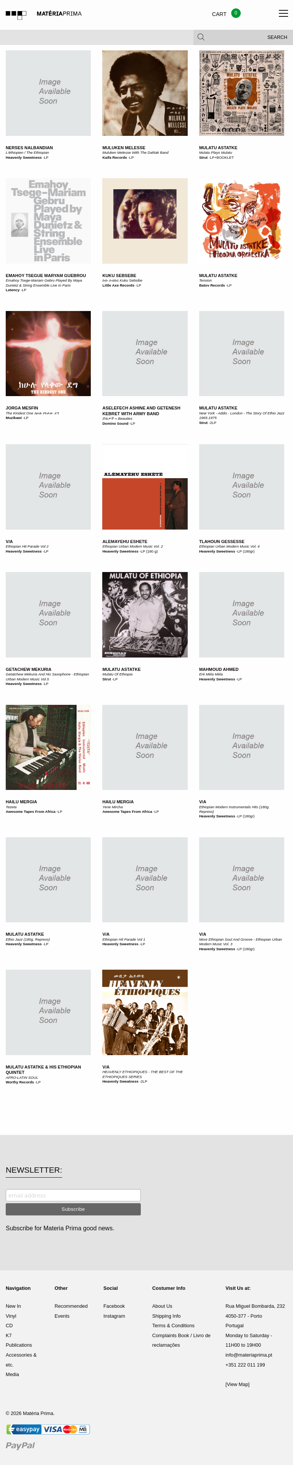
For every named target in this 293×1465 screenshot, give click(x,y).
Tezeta (11, 807)
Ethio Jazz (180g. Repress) (28, 939)
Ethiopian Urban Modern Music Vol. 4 (229, 546)
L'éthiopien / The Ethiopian (27, 152)
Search (277, 38)
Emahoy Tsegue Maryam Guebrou (46, 275)
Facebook (114, 1306)
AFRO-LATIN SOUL (22, 1077)
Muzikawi (14, 418)
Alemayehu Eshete (124, 541)
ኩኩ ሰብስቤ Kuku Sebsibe (122, 280)
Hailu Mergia (21, 801)
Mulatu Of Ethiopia (117, 674)
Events (62, 1316)
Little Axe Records (118, 285)
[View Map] (237, 1384)
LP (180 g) (149, 551)
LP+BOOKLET (222, 157)
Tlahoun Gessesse (222, 541)
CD (9, 1325)
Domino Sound (115, 423)
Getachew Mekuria (29, 669)
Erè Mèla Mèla (211, 674)
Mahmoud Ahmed (218, 669)
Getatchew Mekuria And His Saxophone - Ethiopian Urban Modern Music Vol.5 (47, 676)
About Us (162, 1306)
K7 (9, 1335)
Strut (203, 157)
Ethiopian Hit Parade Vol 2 (27, 546)
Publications (19, 1345)
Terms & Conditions (173, 1325)
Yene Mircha (112, 807)
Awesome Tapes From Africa (30, 811)
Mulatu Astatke (218, 147)
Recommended (71, 1306)
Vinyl (11, 1316)
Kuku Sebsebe (119, 275)
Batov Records (212, 285)
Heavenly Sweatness (120, 1081)
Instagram (114, 1316)
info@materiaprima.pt (248, 1355)
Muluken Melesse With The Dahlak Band (135, 152)
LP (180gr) (245, 551)
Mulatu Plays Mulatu (215, 152)
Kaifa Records (114, 157)
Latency (12, 290)
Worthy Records (20, 1082)
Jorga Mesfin (22, 408)
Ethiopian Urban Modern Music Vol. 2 (132, 546)
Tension (205, 280)
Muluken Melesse (123, 147)
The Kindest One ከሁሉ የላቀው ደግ (32, 413)
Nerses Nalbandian (29, 147)
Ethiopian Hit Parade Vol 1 (123, 939)
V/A (9, 541)
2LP (213, 423)
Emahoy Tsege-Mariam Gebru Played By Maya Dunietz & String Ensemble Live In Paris (44, 282)
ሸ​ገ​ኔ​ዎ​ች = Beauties (117, 418)
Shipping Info (166, 1316)
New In (13, 1306)
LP (46, 157)
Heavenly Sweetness (24, 157)
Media (12, 1374)
